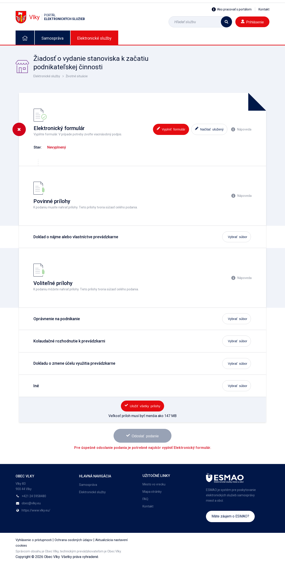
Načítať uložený (209, 129)
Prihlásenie (252, 22)
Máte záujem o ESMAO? (230, 516)
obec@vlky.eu (31, 503)
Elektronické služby (94, 38)
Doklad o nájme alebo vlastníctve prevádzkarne (75, 236)
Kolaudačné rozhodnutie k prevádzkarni (69, 341)
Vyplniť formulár (171, 129)
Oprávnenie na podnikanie (56, 318)
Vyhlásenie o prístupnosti (34, 540)
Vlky (50, 17)
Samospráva (52, 38)
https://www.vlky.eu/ (36, 510)
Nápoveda (241, 129)
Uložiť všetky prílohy (142, 405)
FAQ (145, 499)
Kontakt (264, 9)
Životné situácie (77, 76)
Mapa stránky (152, 491)
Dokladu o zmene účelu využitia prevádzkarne (74, 363)
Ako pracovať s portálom (232, 9)
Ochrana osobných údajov (73, 540)
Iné (36, 385)
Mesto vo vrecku (153, 484)
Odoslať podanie (142, 436)
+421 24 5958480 (34, 496)
